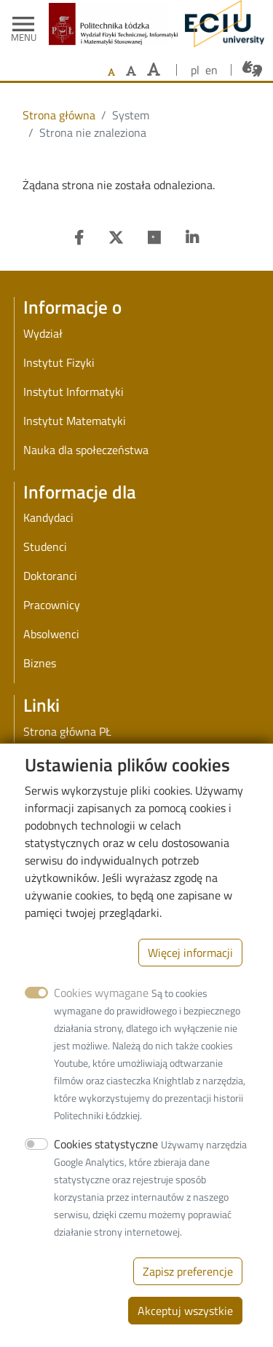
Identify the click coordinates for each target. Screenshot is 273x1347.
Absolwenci (51, 634)
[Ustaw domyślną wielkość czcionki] (111, 72)
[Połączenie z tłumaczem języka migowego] (252, 69)
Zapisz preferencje (188, 1289)
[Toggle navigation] (23, 24)
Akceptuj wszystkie (185, 1329)
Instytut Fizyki (59, 362)
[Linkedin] (192, 238)
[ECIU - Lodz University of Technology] (221, 23)
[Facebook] (79, 238)
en (211, 70)
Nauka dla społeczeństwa (86, 449)
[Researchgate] (154, 238)
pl (195, 70)
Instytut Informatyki (73, 391)
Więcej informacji (190, 971)
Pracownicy (51, 604)
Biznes (39, 663)
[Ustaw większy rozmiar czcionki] (131, 70)
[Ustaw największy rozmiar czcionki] (153, 69)
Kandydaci (48, 517)
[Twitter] (115, 238)
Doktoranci (50, 575)
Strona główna (59, 115)
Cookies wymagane (101, 1011)
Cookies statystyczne (106, 1162)
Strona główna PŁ (67, 731)
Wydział (43, 333)
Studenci (45, 546)
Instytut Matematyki (74, 420)
